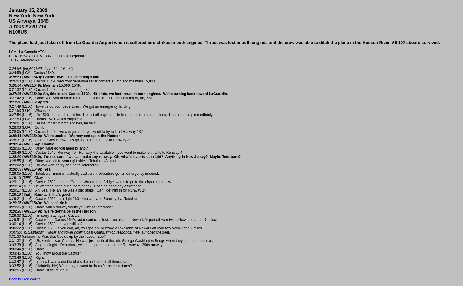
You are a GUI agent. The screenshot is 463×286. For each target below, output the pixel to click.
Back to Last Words (24, 279)
